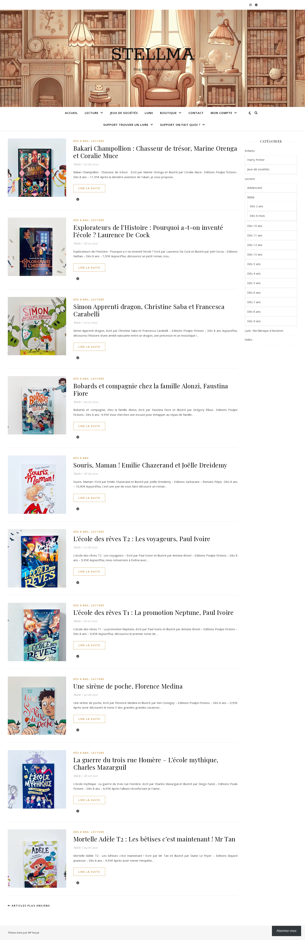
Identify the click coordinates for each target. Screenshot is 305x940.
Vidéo (248, 339)
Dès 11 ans (254, 235)
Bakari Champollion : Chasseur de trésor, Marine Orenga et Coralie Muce (155, 152)
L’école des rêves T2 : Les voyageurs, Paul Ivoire (141, 538)
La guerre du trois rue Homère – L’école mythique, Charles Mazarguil (145, 763)
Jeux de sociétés (124, 113)
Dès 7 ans (254, 302)
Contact (196, 113)
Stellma (152, 55)
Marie (77, 164)
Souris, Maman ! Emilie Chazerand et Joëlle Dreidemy (150, 465)
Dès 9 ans (254, 321)
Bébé (250, 197)
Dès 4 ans (254, 273)
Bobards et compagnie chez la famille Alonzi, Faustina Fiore (150, 389)
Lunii (149, 113)
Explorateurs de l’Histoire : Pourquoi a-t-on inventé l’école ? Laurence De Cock (148, 231)
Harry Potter (256, 160)
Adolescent (254, 188)
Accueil (71, 113)
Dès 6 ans (254, 292)
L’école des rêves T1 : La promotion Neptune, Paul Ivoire (153, 612)
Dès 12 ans (254, 245)
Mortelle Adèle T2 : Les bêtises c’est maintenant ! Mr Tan (154, 839)
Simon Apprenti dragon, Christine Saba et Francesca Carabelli (148, 310)
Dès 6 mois (257, 216)
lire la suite (89, 188)
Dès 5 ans (254, 283)
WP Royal (33, 932)
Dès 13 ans (254, 254)
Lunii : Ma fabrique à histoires (264, 331)
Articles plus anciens (29, 905)
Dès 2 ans (256, 206)
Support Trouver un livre (125, 125)
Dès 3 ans (254, 264)
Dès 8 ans (81, 141)
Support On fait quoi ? (180, 125)
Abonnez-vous (286, 930)
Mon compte (221, 113)
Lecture (91, 113)
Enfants (250, 151)
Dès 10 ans (254, 226)
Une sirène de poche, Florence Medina (128, 686)
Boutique (168, 113)
